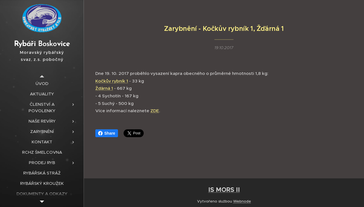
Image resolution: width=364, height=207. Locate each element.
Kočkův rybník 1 (111, 80)
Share (106, 133)
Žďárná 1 (104, 88)
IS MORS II (224, 190)
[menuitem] (42, 83)
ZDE (154, 110)
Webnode (242, 201)
